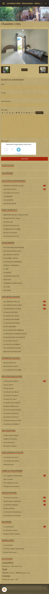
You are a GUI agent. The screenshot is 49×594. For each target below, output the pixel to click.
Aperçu (39, 112)
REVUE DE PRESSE (9, 203)
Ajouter (24, 159)
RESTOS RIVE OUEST (11, 366)
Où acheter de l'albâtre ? (11, 424)
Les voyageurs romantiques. (24, 476)
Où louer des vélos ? (10, 399)
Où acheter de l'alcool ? (11, 413)
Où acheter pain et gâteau (12, 410)
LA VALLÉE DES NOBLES (11, 323)
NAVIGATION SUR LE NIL (12, 351)
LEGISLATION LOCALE (11, 225)
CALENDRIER (8, 196)
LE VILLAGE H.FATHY (10, 341)
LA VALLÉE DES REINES (11, 319)
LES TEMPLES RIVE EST (24, 301)
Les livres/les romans (10, 530)
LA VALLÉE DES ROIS (10, 312)
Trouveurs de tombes (24, 497)
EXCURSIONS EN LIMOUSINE (13, 247)
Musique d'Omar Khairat (11, 534)
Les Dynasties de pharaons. (12, 512)
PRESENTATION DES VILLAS (24, 186)
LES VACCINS (8, 222)
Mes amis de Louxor (10, 552)
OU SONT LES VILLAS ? (11, 193)
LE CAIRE (6, 287)
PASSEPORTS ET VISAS (11, 218)
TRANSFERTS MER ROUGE (12, 283)
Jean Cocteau (8, 479)
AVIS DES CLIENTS (24, 189)
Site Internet (5, 101)
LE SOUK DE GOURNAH (11, 344)
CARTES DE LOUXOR (24, 381)
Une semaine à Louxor (10, 483)
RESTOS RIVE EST (9, 363)
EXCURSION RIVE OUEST (12, 251)
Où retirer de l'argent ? (11, 395)
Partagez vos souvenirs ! (11, 486)
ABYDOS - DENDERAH (11, 265)
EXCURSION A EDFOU (11, 255)
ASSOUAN (7, 280)
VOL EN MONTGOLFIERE (12, 348)
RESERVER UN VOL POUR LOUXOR (15, 215)
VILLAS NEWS (8, 200)
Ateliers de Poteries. (10, 439)
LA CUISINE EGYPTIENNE (12, 370)
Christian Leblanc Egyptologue (13, 549)
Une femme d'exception (11, 461)
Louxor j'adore (8, 545)
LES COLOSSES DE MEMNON (13, 330)
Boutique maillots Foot (11, 406)
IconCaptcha (18, 153)
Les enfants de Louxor (10, 457)
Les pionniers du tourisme (12, 515)
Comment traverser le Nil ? (12, 420)
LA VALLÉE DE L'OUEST (11, 316)
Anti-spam (5, 141)
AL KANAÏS (7, 272)
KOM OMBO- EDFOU (10, 258)
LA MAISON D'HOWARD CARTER (15, 334)
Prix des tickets (8, 388)
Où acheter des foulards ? (12, 403)
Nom (3, 84)
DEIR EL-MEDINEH (9, 326)
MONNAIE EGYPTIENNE (11, 229)
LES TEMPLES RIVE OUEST (24, 305)
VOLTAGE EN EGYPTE (11, 236)
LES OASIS (7, 290)
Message (4, 110)
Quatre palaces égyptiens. (24, 501)
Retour (24, 70)
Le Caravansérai (8, 442)
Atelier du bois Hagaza (10, 435)
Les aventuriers (24, 527)
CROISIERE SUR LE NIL (11, 276)
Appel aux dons (8, 464)
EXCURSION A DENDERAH (12, 262)
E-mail (3, 93)
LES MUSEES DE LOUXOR (24, 309)
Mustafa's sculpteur (10, 446)
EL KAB (5, 269)
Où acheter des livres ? (11, 417)
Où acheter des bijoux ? (11, 392)
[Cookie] (4, 589)
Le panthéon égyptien (24, 505)
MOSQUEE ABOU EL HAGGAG (14, 337)
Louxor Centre (8, 385)
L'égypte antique (9, 508)
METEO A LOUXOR (10, 233)
